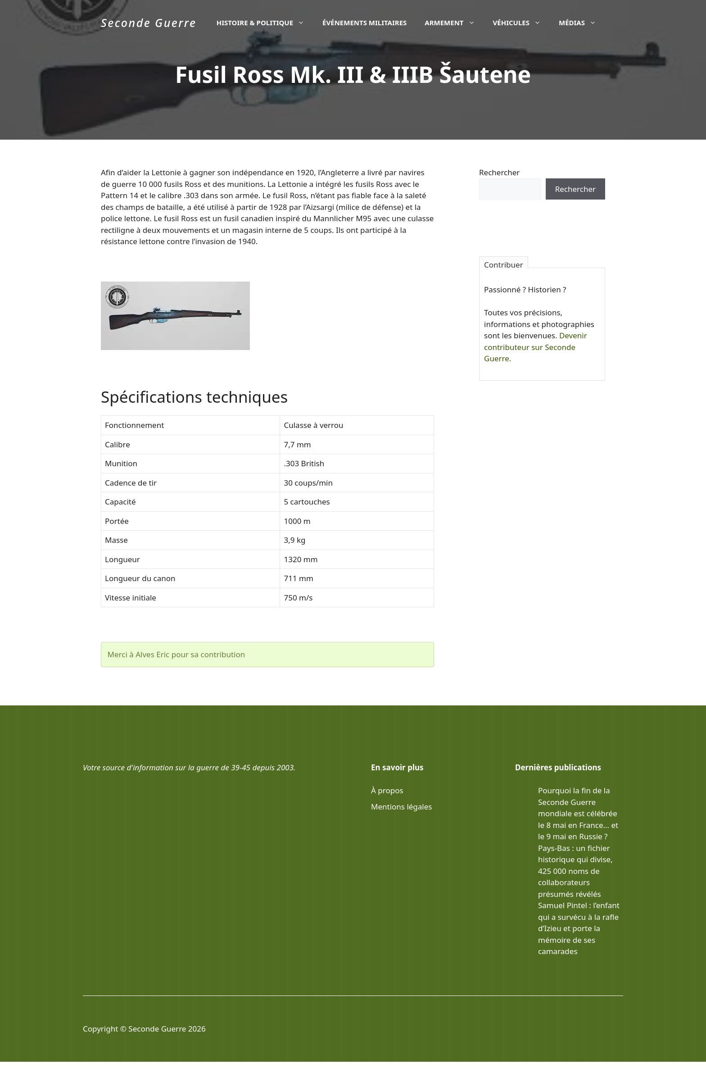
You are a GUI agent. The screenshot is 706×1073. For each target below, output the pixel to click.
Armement (454, 22)
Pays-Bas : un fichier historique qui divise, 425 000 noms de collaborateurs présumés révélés (575, 871)
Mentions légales (401, 806)
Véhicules (521, 22)
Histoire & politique (265, 22)
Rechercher (499, 172)
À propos (387, 790)
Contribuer (503, 263)
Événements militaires (364, 22)
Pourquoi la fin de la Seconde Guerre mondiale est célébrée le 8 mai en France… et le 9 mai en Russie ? (578, 813)
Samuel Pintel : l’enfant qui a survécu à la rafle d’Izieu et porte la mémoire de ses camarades (579, 928)
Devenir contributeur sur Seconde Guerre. (535, 347)
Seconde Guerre (148, 22)
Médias (582, 22)
